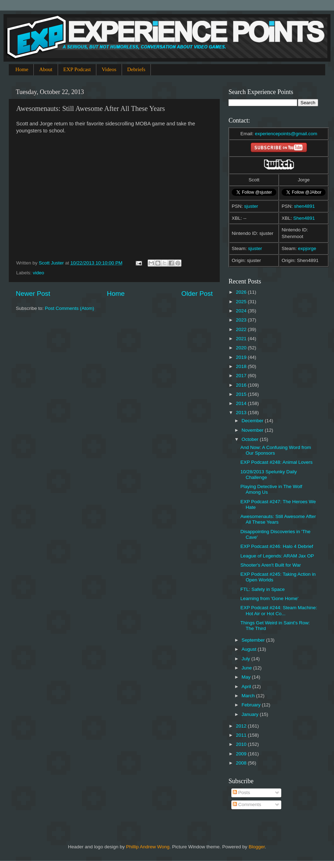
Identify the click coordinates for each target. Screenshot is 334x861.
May (247, 677)
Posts (241, 792)
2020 (242, 347)
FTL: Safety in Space (262, 589)
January (251, 714)
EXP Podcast (77, 69)
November (253, 430)
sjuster (251, 206)
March (249, 695)
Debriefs (136, 69)
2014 (242, 403)
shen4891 (304, 206)
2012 (242, 726)
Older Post (197, 293)
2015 (242, 394)
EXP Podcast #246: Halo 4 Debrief (276, 546)
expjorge (307, 248)
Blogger (257, 846)
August (250, 649)
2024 (242, 310)
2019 (242, 357)
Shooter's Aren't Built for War (270, 565)
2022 (242, 329)
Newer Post (33, 293)
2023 (242, 320)
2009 (242, 753)
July (246, 658)
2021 (242, 338)
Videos (109, 69)
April (247, 686)
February (252, 704)
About (45, 69)
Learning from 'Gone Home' (269, 598)
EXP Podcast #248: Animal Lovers (276, 462)
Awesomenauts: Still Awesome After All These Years (278, 519)
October (251, 439)
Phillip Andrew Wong (147, 846)
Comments (247, 804)
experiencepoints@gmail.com (286, 133)
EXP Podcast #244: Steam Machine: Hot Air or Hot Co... (278, 610)
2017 (242, 375)
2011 (242, 735)
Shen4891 (304, 218)
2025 (242, 301)
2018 (242, 366)
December (253, 420)
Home (21, 69)
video (38, 272)
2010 (242, 744)
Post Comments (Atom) (69, 308)
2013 (242, 412)
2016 (242, 385)
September (254, 640)
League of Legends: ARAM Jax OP (277, 556)
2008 (242, 763)
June (247, 667)
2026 (242, 292)
